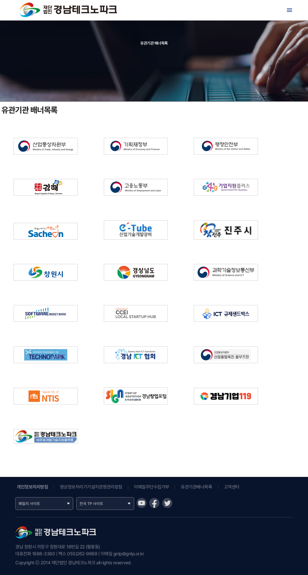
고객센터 (231, 487)
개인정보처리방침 (32, 487)
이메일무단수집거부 (151, 487)
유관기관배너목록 (196, 487)
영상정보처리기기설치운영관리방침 (91, 487)
